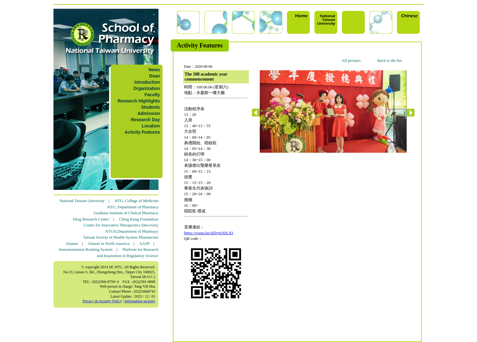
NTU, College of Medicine (136, 200)
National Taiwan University (82, 200)
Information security (139, 301)
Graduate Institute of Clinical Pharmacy (125, 213)
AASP (144, 243)
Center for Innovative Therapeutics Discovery (121, 225)
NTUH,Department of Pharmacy (131, 231)
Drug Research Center (91, 219)
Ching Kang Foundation (138, 219)
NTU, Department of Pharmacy (132, 207)
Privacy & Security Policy (102, 301)
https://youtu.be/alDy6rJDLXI (208, 232)
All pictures (351, 60)
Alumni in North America (108, 243)
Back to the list (389, 60)
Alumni (71, 243)
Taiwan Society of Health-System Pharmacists (120, 237)
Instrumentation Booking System (86, 249)
